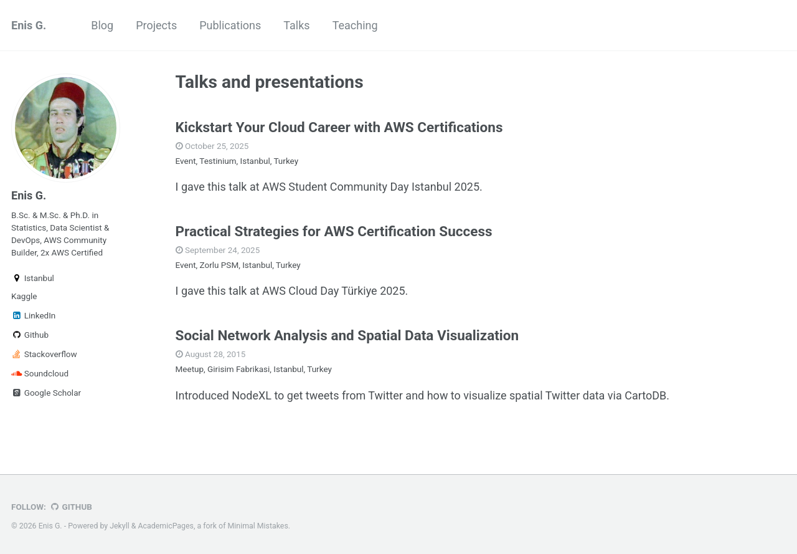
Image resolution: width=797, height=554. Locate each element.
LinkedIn (33, 315)
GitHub (70, 507)
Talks (296, 25)
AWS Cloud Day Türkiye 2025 (333, 290)
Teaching (355, 25)
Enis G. (28, 25)
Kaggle (24, 296)
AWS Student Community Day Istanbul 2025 (370, 186)
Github (30, 335)
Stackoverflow (44, 354)
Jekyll (120, 526)
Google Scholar (46, 393)
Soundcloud (39, 373)
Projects (156, 25)
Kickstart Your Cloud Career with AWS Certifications (339, 127)
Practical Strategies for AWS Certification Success (334, 231)
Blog (102, 25)
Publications (230, 25)
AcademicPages (166, 526)
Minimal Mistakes (258, 526)
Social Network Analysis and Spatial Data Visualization (347, 335)
